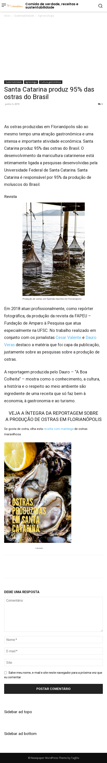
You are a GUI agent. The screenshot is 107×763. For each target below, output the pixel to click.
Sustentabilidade (24, 15)
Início (7, 15)
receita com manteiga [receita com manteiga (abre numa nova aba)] (59, 429)
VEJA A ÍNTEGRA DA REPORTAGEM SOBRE (53, 413)
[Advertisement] (53, 49)
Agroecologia (46, 15)
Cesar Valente (68, 337)
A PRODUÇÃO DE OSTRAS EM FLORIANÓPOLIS (53, 419)
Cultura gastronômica (50, 82)
